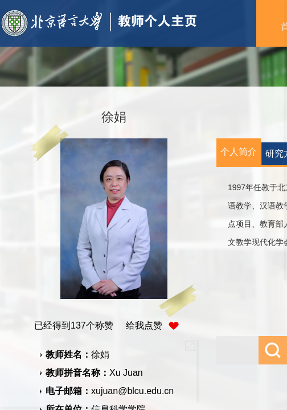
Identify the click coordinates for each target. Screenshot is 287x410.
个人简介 (238, 152)
